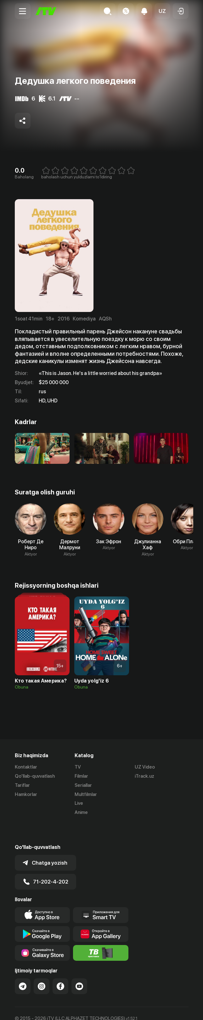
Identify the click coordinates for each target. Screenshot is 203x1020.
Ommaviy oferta (32, 1008)
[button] (162, 11)
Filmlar (81, 776)
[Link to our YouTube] (79, 965)
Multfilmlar (86, 794)
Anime (81, 812)
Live (79, 803)
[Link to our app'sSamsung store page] (42, 932)
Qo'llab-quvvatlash (35, 776)
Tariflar (22, 785)
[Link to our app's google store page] (42, 913)
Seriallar (83, 785)
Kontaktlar (26, 767)
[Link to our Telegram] (23, 965)
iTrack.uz (144, 776)
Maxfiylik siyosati (75, 1008)
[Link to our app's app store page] (42, 894)
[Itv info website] (100, 932)
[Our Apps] (100, 894)
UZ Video (145, 767)
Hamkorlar (26, 794)
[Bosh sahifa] (46, 11)
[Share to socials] (23, 121)
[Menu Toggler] (23, 11)
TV (78, 767)
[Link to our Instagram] (41, 965)
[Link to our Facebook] (60, 965)
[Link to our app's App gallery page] (100, 913)
